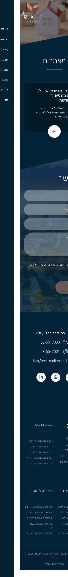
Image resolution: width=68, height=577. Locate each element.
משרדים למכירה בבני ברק (51, 512)
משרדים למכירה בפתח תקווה (53, 525)
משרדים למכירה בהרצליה (51, 533)
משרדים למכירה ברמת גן (52, 518)
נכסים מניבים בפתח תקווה (19, 457)
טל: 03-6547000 (54, 444)
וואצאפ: (60, 456)
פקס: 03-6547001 (54, 450)
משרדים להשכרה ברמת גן (19, 518)
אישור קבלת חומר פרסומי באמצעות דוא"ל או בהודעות (36, 266)
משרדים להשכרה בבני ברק (18, 512)
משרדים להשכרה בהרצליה (18, 533)
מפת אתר (59, 473)
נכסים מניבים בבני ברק (20, 446)
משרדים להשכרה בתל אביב (18, 506)
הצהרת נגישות (57, 467)
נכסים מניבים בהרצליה (21, 463)
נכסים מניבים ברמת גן (21, 452)
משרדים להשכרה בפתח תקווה (20, 525)
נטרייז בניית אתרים (34, 564)
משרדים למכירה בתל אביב (51, 506)
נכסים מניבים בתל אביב (20, 440)
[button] (3, 14)
